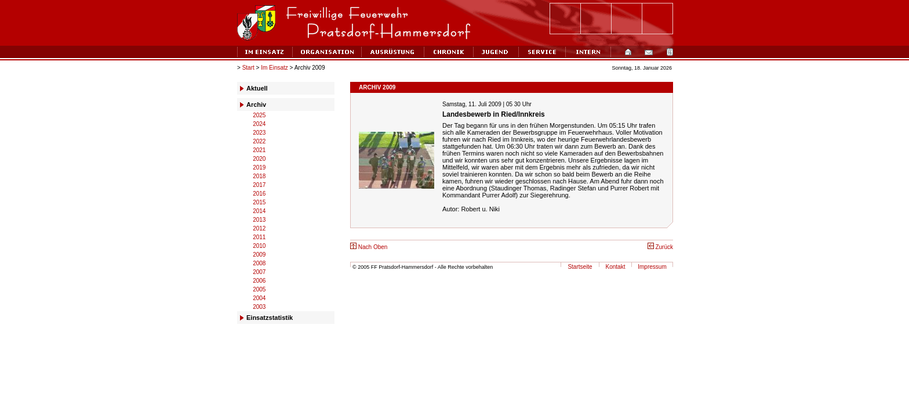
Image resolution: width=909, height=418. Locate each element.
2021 (259, 150)
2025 (259, 115)
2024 (259, 124)
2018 (259, 176)
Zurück (660, 247)
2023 (259, 132)
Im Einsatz (274, 67)
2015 (259, 202)
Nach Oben (368, 247)
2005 (259, 289)
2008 (259, 263)
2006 (259, 281)
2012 (259, 228)
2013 (259, 220)
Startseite (580, 267)
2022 (259, 141)
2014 (259, 211)
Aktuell (257, 88)
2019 (259, 167)
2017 (259, 185)
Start (248, 67)
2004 (259, 298)
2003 (259, 307)
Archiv (256, 104)
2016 (259, 193)
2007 (259, 272)
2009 (259, 254)
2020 (259, 159)
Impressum (652, 267)
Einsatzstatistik (269, 317)
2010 (259, 246)
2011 (259, 237)
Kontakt (616, 267)
